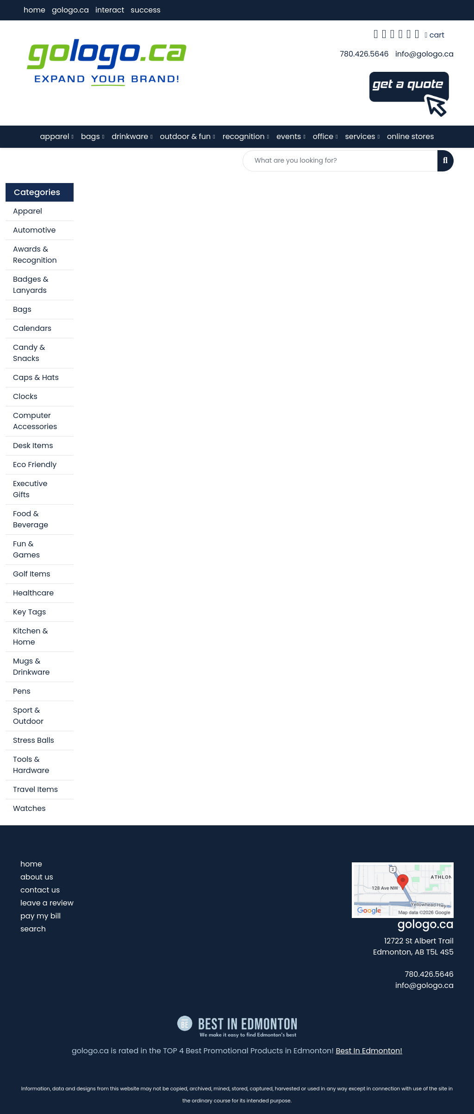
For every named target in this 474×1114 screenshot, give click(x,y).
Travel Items (35, 789)
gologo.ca (70, 10)
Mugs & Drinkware (31, 666)
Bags (22, 309)
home (34, 10)
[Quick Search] (340, 160)
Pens (22, 691)
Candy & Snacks (29, 353)
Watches (29, 808)
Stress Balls (33, 740)
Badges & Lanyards (31, 285)
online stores (410, 136)
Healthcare (33, 593)
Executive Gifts (30, 489)
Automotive (34, 230)
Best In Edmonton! (369, 1050)
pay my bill (40, 916)
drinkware (130, 136)
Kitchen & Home (30, 636)
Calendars (32, 328)
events (288, 136)
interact (109, 10)
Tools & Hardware (31, 765)
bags (90, 136)
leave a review (47, 903)
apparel (54, 136)
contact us (40, 890)
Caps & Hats (36, 377)
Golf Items (31, 574)
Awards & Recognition (35, 255)
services (360, 136)
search (33, 929)
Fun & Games (26, 549)
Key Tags (29, 612)
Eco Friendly (34, 464)
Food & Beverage (30, 519)
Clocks (25, 396)
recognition (244, 136)
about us (36, 877)
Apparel (27, 211)
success (146, 10)
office (323, 136)
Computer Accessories (35, 421)
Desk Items (33, 445)
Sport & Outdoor (28, 716)
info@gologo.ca (424, 54)
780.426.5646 (364, 54)
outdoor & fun (185, 136)
